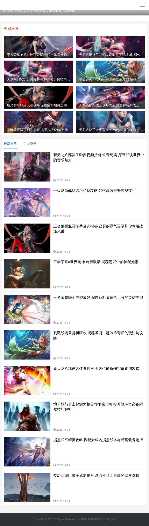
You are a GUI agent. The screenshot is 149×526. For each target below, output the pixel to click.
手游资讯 (29, 144)
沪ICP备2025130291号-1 (91, 519)
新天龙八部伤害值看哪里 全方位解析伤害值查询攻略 (96, 368)
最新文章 (10, 144)
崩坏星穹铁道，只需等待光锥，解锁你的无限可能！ (41, 10)
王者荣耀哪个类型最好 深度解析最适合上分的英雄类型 (98, 297)
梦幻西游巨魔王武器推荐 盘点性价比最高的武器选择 (96, 475)
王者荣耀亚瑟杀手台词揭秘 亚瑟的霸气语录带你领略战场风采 (98, 228)
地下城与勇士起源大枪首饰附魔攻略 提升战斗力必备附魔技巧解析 (98, 406)
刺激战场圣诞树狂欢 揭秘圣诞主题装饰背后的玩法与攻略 (98, 335)
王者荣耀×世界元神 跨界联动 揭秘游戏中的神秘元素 (96, 262)
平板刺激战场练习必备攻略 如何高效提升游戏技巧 (94, 190)
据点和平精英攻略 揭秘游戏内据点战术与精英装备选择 (98, 440)
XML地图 (110, 519)
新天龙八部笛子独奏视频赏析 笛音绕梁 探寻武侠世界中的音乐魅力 (98, 157)
